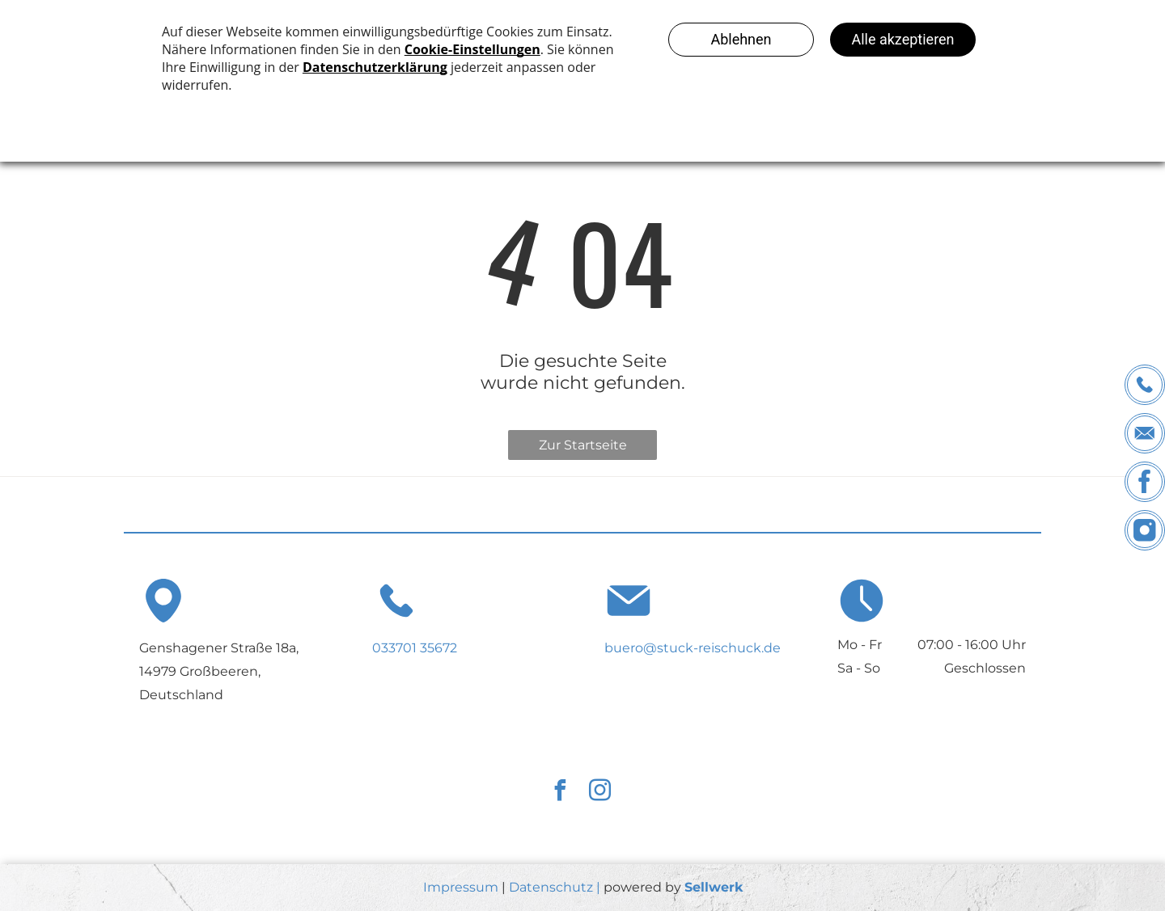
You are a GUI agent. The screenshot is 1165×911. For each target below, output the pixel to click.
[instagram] (599, 792)
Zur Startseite (583, 445)
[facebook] (560, 792)
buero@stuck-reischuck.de (692, 648)
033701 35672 (414, 648)
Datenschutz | (554, 887)
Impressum (460, 887)
